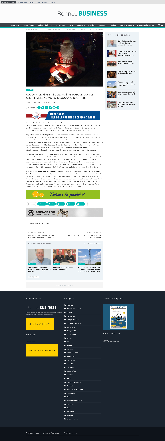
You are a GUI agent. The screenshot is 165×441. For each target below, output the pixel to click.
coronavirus (71, 334)
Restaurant (71, 393)
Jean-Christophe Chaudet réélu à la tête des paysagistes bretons (127, 43)
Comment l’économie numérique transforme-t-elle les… (126, 104)
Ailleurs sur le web (74, 309)
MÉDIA (69, 378)
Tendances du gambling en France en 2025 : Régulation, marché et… (127, 53)
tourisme (70, 412)
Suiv (36, 277)
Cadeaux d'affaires (74, 323)
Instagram (52, 2)
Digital (76, 25)
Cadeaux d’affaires (50, 25)
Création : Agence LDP (51, 433)
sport (69, 408)
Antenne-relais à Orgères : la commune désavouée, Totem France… (127, 84)
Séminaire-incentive (74, 401)
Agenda (70, 305)
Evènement (71, 356)
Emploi (69, 345)
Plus (146, 25)
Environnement (73, 353)
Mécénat (120, 25)
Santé (69, 397)
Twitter (38, 2)
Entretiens (86, 25)
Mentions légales (71, 433)
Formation (71, 360)
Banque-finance (33, 25)
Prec (31, 277)
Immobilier (98, 25)
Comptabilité (66, 25)
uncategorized (72, 419)
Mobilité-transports (134, 25)
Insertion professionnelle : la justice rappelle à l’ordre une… (127, 94)
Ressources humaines (75, 389)
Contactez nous (22, 2)
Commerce (71, 327)
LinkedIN (44, 2)
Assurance (19, 25)
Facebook (31, 2)
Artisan (69, 312)
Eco (68, 342)
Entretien (30, 90)
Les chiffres (71, 371)
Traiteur (70, 415)
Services (70, 404)
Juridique (109, 25)
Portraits (70, 386)
